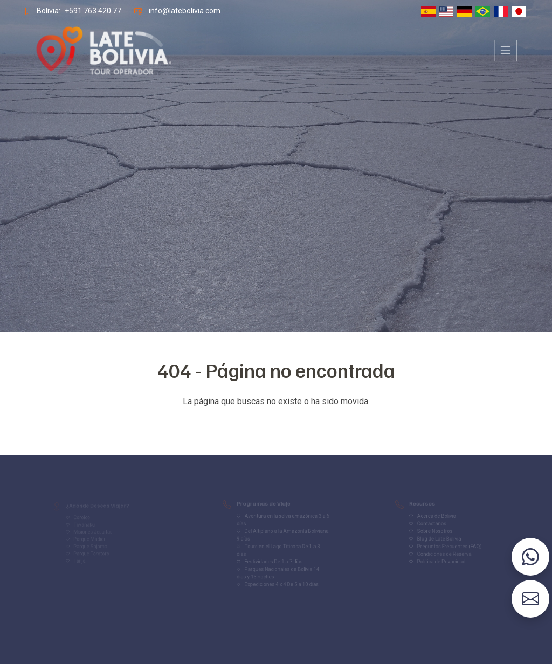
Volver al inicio (276, 423)
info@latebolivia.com (184, 10)
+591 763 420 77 (91, 10)
